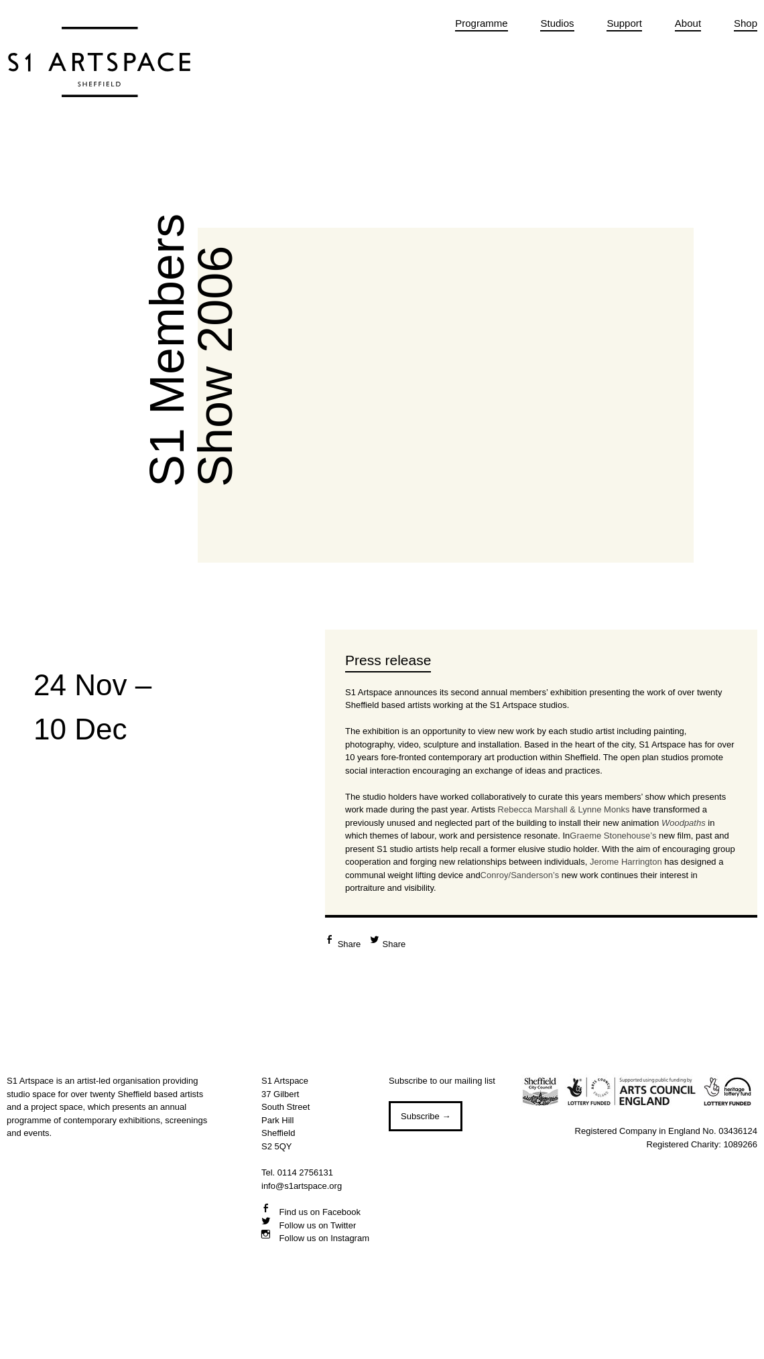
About (688, 23)
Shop (745, 23)
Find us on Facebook (319, 1212)
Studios (557, 23)
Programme (481, 23)
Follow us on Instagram (323, 1238)
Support (624, 23)
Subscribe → (425, 1116)
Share (349, 944)
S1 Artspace (99, 77)
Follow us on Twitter (316, 1225)
